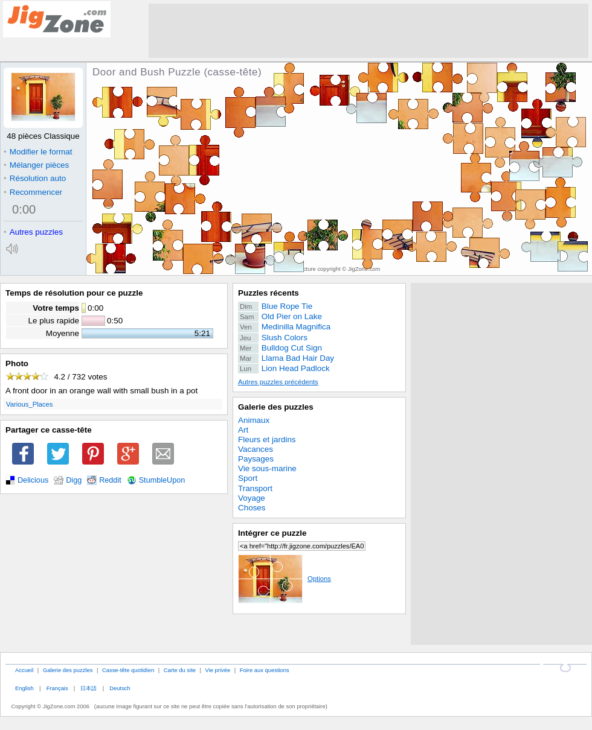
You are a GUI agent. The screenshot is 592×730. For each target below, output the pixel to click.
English (24, 688)
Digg (74, 480)
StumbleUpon (162, 480)
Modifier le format (38, 151)
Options (284, 578)
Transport (255, 488)
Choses (252, 507)
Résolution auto (35, 178)
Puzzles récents (268, 292)
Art (243, 429)
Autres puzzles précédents (278, 382)
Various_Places (29, 404)
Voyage (251, 498)
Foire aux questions (264, 670)
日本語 (88, 688)
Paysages (256, 458)
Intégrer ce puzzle (272, 533)
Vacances (255, 449)
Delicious (33, 480)
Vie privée (218, 670)
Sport (247, 478)
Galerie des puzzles (276, 406)
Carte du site (180, 670)
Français (57, 688)
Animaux (253, 420)
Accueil (24, 670)
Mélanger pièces (36, 165)
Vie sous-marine (267, 468)
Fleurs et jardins (267, 439)
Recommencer (33, 192)
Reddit (110, 480)
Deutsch (119, 688)
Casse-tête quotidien (128, 670)
